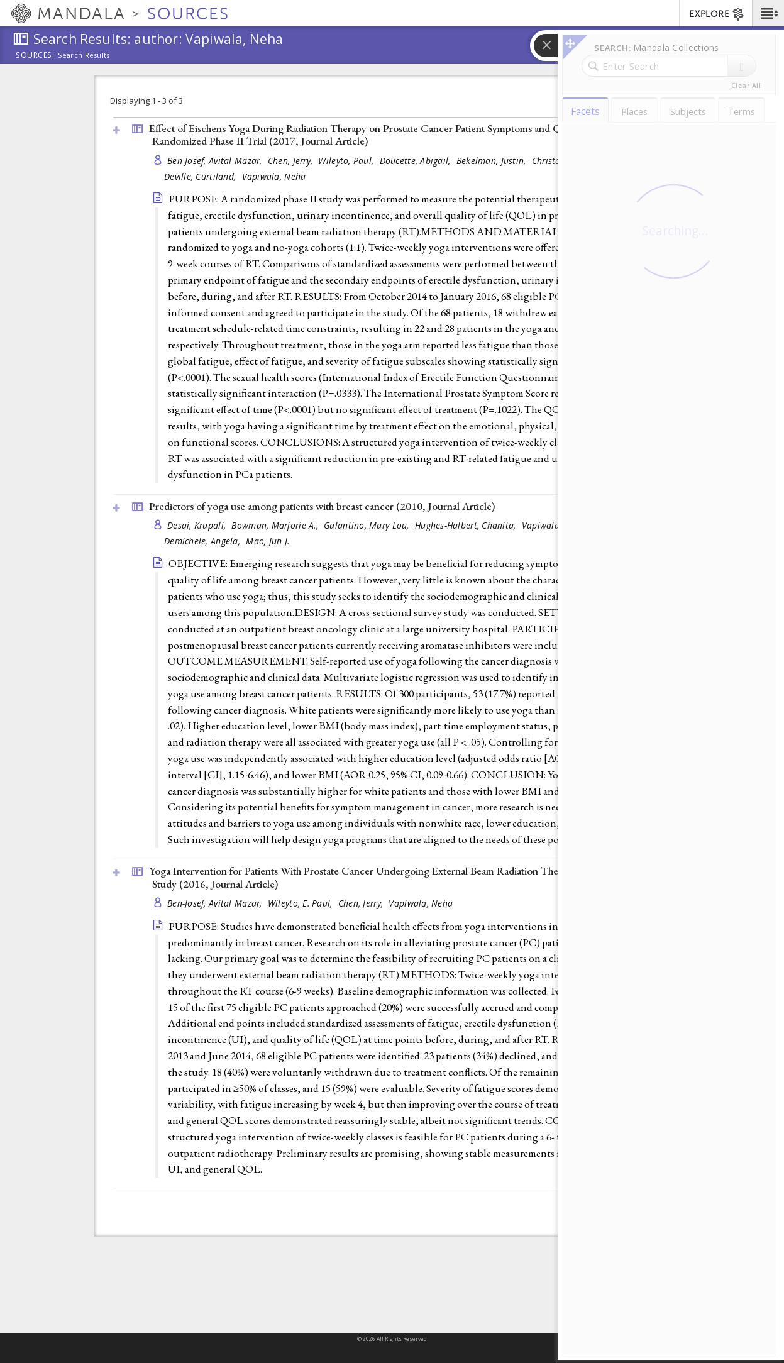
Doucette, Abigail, (416, 161)
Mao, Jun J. (267, 541)
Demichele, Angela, (203, 541)
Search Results (84, 55)
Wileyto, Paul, (347, 161)
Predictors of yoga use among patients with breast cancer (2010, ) (322, 506)
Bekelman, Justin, (492, 161)
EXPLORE (717, 14)
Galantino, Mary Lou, (368, 525)
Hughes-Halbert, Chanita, (467, 525)
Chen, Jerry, (292, 161)
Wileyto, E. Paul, (301, 903)
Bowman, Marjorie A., (276, 525)
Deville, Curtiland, (201, 176)
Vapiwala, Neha (274, 176)
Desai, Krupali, (197, 525)
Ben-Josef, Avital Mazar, (216, 161)
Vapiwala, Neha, (556, 525)
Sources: (35, 56)
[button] (768, 13)
